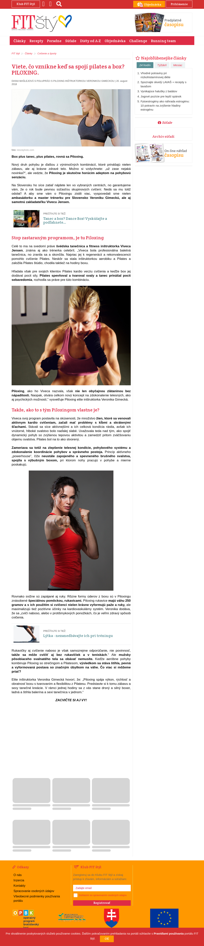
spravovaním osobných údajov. (110, 895)
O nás (18, 874)
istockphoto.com (25, 150)
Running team (163, 41)
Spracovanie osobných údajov (34, 890)
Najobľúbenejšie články (160, 58)
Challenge (138, 41)
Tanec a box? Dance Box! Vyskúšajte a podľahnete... (75, 220)
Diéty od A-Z (90, 41)
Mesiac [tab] (177, 65)
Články (20, 41)
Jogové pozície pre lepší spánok (161, 96)
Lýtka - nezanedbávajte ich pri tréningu (78, 635)
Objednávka (115, 41)
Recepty (36, 41)
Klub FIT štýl (26, 4)
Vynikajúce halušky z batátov (159, 91)
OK (107, 939)
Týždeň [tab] (162, 65)
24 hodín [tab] (145, 65)
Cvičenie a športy (47, 53)
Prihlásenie (179, 4)
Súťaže (70, 41)
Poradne (54, 41)
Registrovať (101, 903)
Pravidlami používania (169, 933)
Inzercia (19, 880)
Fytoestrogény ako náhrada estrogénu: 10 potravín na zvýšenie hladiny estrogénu (165, 105)
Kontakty (19, 885)
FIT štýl (16, 53)
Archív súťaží (163, 136)
